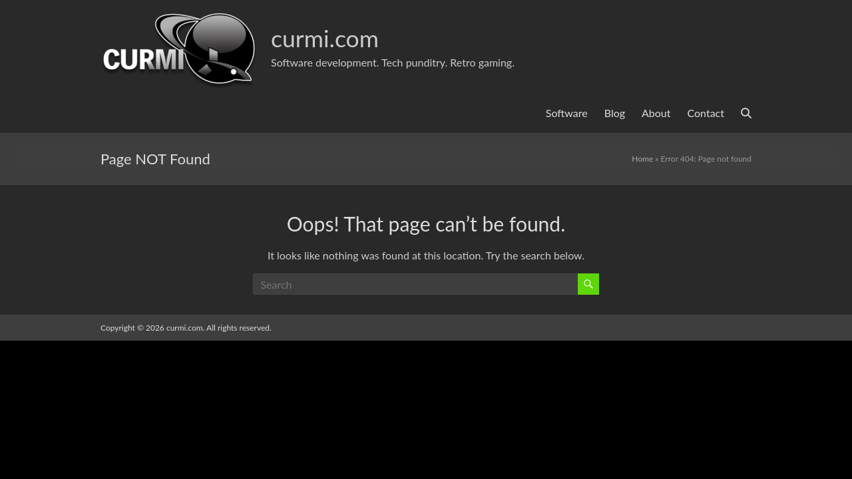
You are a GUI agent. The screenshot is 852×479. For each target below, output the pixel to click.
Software (567, 112)
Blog (614, 112)
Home (642, 159)
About (656, 112)
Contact (706, 112)
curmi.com (325, 38)
